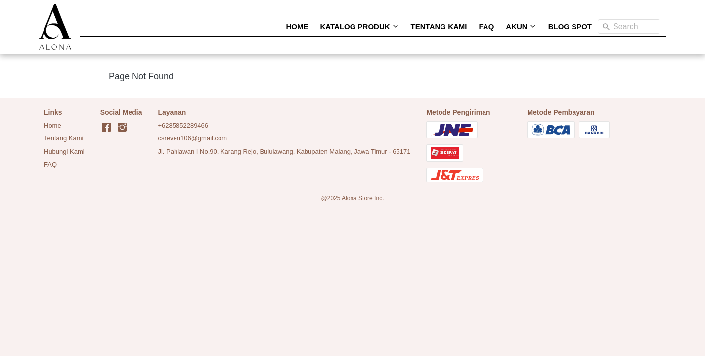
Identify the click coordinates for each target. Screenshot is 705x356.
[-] (106, 127)
